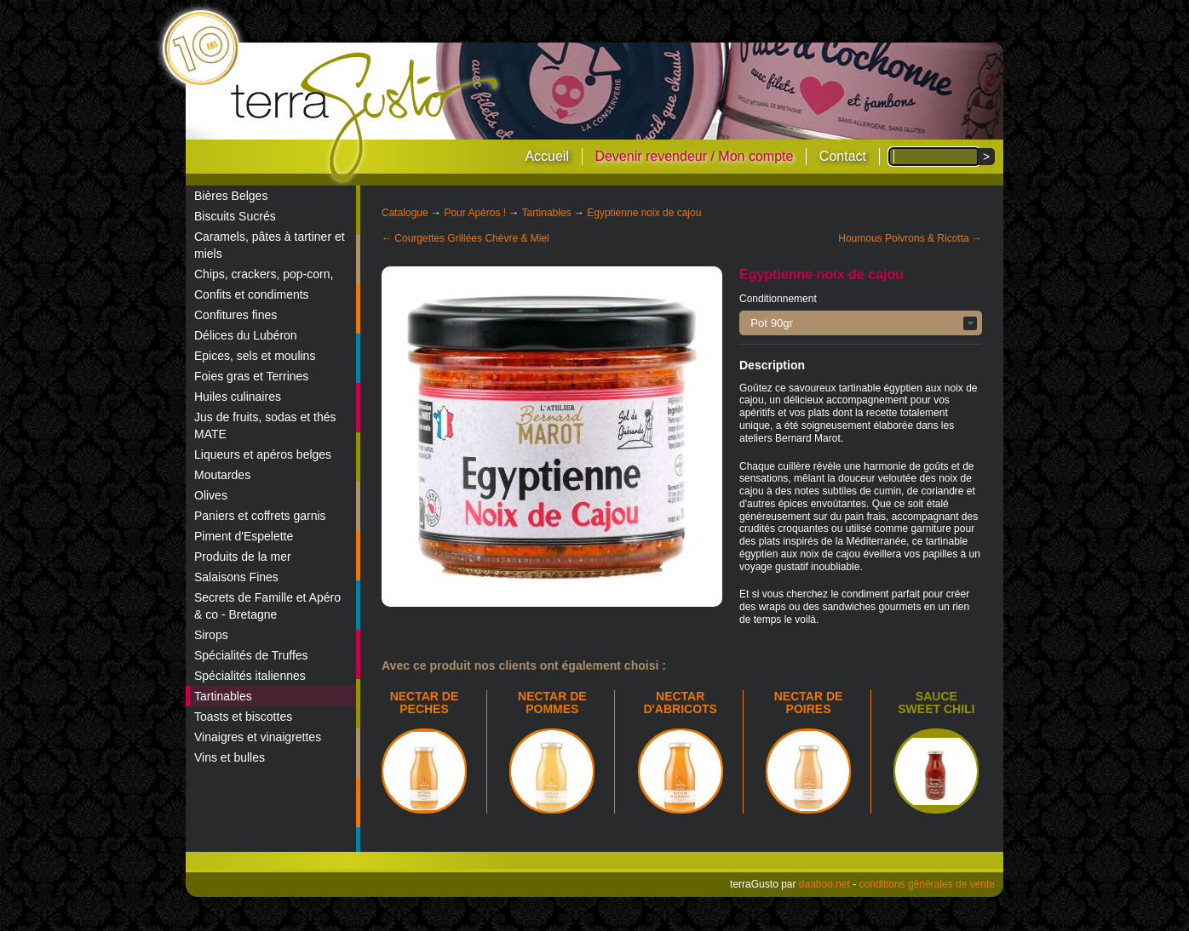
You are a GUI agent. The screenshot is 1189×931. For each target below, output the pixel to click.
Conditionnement (778, 299)
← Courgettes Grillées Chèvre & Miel (465, 238)
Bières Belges (230, 196)
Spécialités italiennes (250, 676)
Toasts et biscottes (243, 716)
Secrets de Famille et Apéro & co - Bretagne (267, 606)
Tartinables (223, 696)
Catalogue (405, 213)
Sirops (211, 635)
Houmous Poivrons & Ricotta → (910, 238)
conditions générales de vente (927, 884)
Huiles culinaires (237, 396)
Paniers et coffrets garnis (260, 516)
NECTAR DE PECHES (424, 702)
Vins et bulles (229, 757)
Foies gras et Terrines (251, 376)
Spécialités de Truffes (251, 655)
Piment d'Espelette (243, 536)
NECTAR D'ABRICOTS (680, 702)
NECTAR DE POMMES (552, 702)
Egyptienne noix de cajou (644, 213)
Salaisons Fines (236, 577)
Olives (210, 495)
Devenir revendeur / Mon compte (693, 156)
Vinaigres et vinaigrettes (257, 737)
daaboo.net (824, 884)
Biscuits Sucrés (235, 216)
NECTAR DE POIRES (808, 702)
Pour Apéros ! (475, 213)
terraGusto (365, 117)
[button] (860, 323)
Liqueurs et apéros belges (262, 454)
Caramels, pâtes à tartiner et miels (269, 245)
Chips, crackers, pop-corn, (263, 274)
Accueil (547, 156)
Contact (842, 156)
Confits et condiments (251, 294)
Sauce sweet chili (936, 702)
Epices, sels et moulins (254, 356)
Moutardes (222, 475)
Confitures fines (235, 315)
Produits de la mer (242, 556)
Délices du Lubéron (245, 335)
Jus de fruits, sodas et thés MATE (265, 425)
